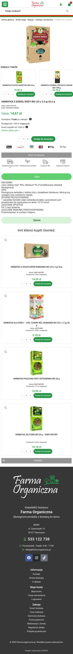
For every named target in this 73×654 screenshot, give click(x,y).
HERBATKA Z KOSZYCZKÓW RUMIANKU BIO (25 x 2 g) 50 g (36, 267)
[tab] (36, 176)
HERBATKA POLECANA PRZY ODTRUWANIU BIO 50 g (36, 379)
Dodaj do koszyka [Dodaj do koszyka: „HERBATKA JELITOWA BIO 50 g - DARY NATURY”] (43, 451)
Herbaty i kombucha (44, 20)
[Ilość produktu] (8, 94)
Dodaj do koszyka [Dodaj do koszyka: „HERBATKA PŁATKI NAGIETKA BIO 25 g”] (26, 94)
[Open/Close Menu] (5, 4)
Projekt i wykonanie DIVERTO (36, 651)
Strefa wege (21, 20)
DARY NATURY (11, 106)
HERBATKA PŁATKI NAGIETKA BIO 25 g (18, 85)
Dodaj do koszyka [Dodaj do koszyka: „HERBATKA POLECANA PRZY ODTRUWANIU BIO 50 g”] (43, 395)
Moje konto (36, 587)
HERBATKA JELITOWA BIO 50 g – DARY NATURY (36, 434)
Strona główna (7, 20)
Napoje (31, 20)
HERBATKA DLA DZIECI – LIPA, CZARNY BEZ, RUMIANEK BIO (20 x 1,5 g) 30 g (36, 324)
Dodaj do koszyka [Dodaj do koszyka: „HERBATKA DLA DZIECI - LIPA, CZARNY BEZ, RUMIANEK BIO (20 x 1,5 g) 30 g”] (43, 339)
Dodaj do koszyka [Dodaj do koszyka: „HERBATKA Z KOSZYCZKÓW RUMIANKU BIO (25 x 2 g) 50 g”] (43, 283)
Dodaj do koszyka (43, 139)
